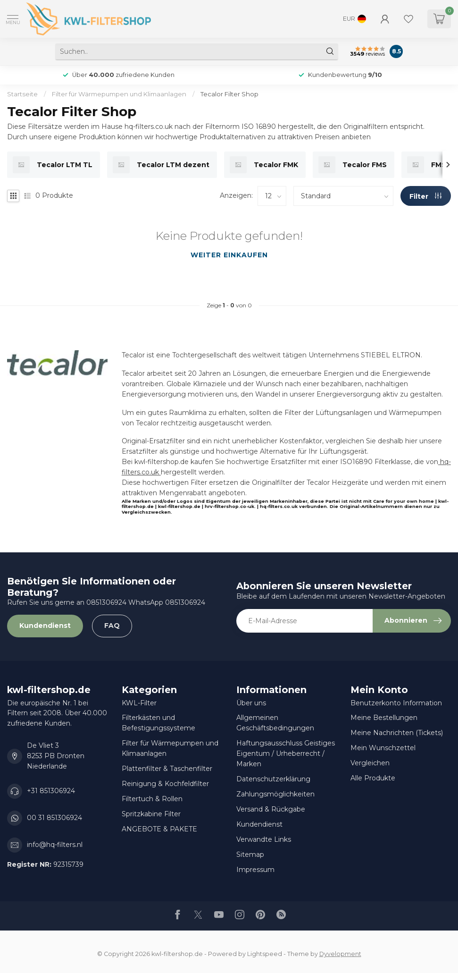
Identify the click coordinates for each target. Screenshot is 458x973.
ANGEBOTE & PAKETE (159, 829)
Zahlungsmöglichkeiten (275, 794)
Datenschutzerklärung (273, 779)
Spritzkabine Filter (151, 814)
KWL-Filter (139, 703)
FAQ (112, 625)
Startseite (22, 94)
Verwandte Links (263, 839)
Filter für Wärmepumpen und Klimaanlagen (119, 94)
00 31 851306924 (54, 817)
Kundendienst (45, 625)
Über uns (251, 703)
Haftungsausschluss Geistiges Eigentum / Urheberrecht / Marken (285, 753)
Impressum (255, 869)
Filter (425, 196)
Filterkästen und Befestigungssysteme (158, 722)
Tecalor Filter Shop (229, 94)
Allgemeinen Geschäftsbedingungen (275, 722)
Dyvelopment (340, 953)
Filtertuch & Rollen (152, 799)
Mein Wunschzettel (383, 748)
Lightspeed (264, 953)
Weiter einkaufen (229, 255)
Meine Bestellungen (383, 717)
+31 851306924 (51, 791)
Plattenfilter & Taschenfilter (167, 768)
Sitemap (250, 854)
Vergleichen (370, 763)
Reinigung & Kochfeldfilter (165, 783)
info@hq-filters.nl (55, 844)
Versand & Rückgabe (270, 809)
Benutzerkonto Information (396, 703)
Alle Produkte (372, 778)
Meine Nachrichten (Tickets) (396, 732)
